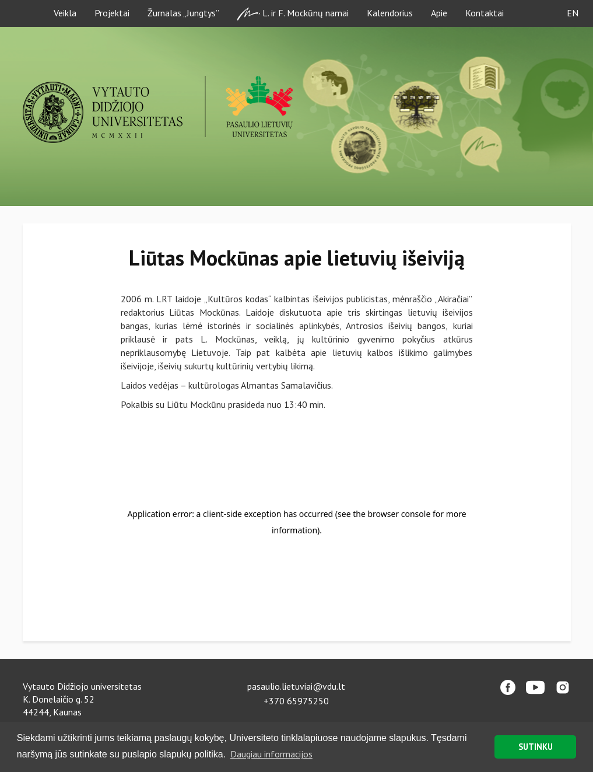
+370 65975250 (296, 701)
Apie (439, 13)
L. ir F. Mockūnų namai (293, 13)
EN (572, 13)
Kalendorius (390, 13)
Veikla (65, 13)
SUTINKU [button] (535, 746)
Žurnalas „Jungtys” (183, 13)
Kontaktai (484, 13)
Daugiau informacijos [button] (271, 754)
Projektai (111, 13)
